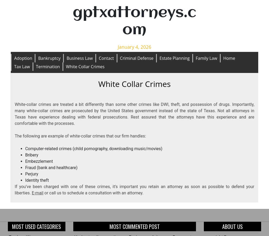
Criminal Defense (137, 58)
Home (229, 58)
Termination (48, 67)
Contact (106, 58)
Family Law (206, 58)
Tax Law (22, 67)
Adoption (23, 58)
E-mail (37, 192)
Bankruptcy (49, 58)
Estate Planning (174, 58)
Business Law (79, 58)
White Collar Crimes (85, 67)
